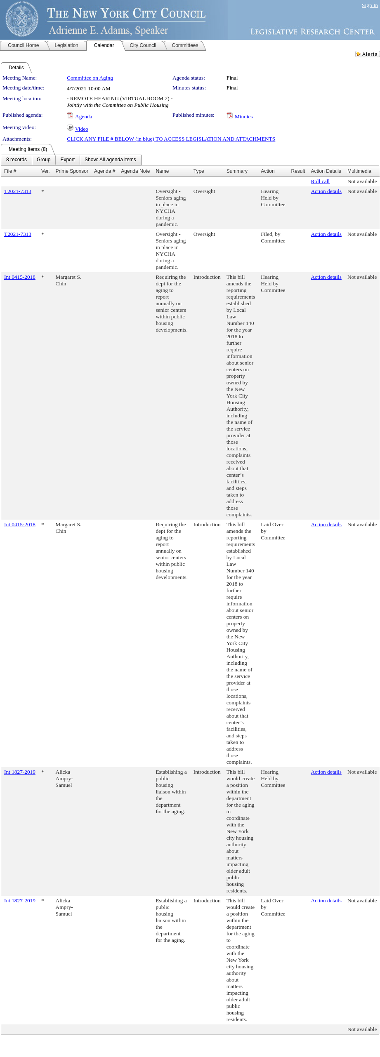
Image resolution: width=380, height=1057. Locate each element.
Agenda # (104, 171)
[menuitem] (16, 160)
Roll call (320, 181)
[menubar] (71, 160)
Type (199, 171)
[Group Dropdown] (43, 160)
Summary (237, 171)
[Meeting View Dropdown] (110, 160)
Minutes (244, 116)
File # (10, 171)
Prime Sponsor (72, 171)
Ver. (45, 171)
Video (81, 129)
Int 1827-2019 (19, 772)
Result (298, 171)
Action (267, 171)
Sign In (370, 5)
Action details (326, 191)
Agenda (83, 116)
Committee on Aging (90, 78)
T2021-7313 (17, 191)
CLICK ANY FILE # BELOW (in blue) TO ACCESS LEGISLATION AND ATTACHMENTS (171, 139)
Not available (362, 181)
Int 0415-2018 (19, 277)
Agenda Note (135, 171)
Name (162, 171)
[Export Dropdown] (67, 160)
